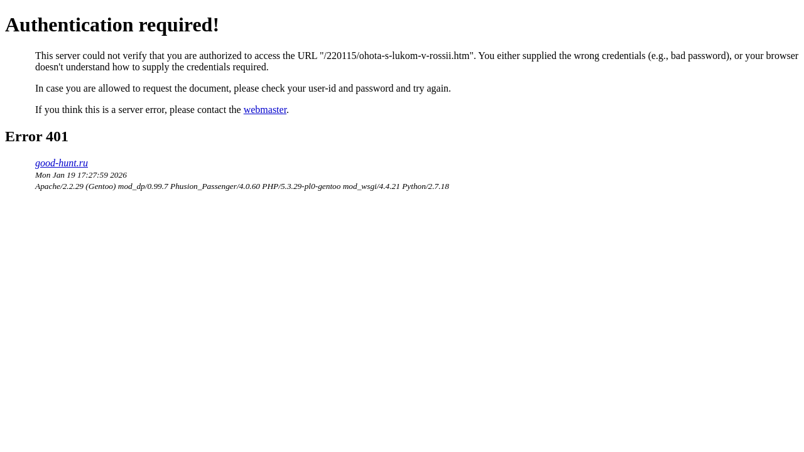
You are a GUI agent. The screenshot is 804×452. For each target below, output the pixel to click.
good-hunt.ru (61, 163)
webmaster (265, 109)
